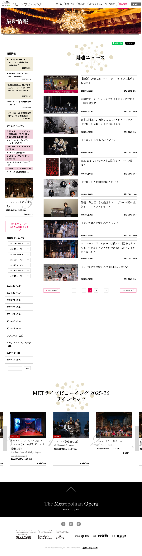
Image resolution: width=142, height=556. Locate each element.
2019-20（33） (14, 321)
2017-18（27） (14, 360)
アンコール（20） (16, 335)
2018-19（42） (14, 328)
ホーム (59, 3)
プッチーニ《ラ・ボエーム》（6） (19, 168)
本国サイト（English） (71, 509)
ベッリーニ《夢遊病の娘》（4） (18, 172)
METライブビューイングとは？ (102, 3)
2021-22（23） (14, 314)
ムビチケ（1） (14, 353)
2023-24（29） (14, 300)
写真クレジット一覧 (90, 547)
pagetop (71, 489)
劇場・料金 (70, 3)
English (135, 4)
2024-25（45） (14, 292)
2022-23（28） (14, 307)
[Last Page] (106, 290)
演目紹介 (82, 3)
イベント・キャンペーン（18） (19, 344)
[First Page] (74, 290)
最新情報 (123, 3)
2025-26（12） (14, 285)
